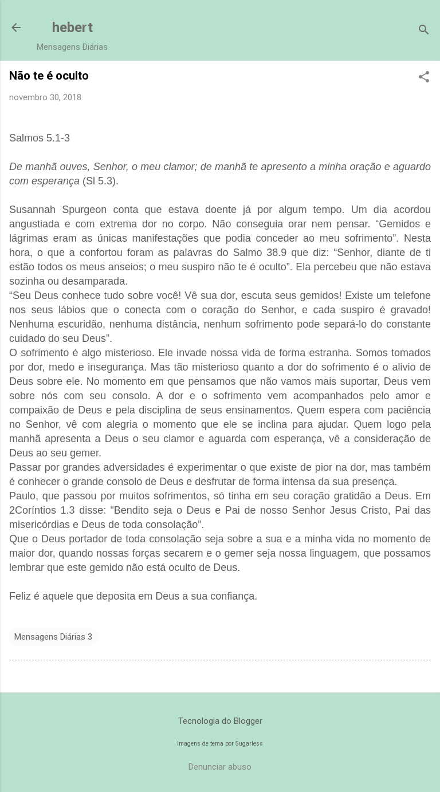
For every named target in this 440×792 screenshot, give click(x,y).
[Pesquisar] (424, 31)
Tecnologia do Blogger (220, 721)
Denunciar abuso (220, 767)
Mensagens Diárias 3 (53, 637)
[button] (424, 78)
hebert (72, 27)
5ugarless (249, 743)
